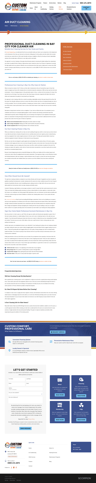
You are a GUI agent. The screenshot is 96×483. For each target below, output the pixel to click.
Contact (30, 466)
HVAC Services (32, 457)
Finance (45, 3)
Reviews (60, 3)
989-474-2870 (85, 3)
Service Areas (52, 3)
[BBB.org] (11, 467)
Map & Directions (12, 456)
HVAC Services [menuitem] (61, 8)
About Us (51, 448)
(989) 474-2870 (14, 463)
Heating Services (53, 452)
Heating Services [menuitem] (51, 8)
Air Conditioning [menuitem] (43, 8)
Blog (65, 3)
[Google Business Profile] (14, 467)
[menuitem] (67, 51)
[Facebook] (16, 467)
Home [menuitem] (31, 8)
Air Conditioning (32, 452)
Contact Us (86, 8)
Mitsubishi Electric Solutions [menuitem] (71, 8)
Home (30, 448)
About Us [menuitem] (36, 8)
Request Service (57, 332)
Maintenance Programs (35, 3)
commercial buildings (10, 199)
